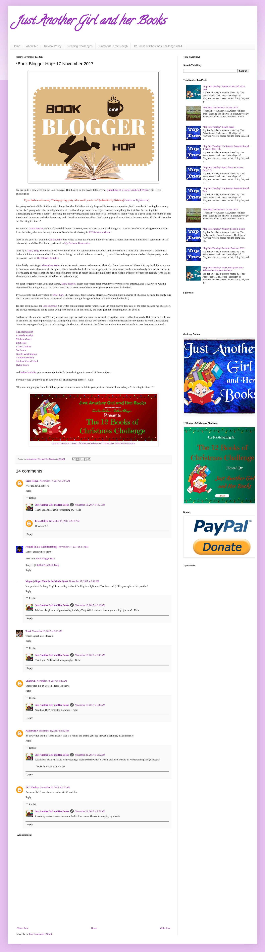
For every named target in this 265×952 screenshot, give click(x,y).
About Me (32, 46)
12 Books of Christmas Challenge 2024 (158, 46)
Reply (28, 490)
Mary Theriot (68, 283)
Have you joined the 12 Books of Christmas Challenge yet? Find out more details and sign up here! (93, 443)
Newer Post (22, 928)
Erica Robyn (32, 480)
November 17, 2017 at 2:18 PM (74, 546)
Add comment (24, 834)
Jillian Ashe (55, 239)
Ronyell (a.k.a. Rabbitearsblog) (41, 546)
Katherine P (32, 730)
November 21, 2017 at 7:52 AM (90, 811)
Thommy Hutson (25, 357)
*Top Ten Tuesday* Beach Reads (218, 127)
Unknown (30, 680)
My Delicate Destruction (77, 243)
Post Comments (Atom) (40, 934)
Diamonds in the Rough (113, 46)
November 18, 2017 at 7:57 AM (90, 504)
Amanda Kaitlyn (24, 335)
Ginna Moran (36, 228)
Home (16, 46)
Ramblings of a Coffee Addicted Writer (127, 189)
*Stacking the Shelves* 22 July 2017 (220, 107)
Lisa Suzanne (50, 305)
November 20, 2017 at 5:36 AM (55, 787)
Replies (32, 498)
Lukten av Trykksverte (136, 200)
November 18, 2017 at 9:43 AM (90, 655)
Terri (28, 631)
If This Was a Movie (99, 232)
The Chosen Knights (47, 257)
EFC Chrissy (32, 787)
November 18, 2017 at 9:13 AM (47, 631)
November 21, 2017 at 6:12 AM (90, 754)
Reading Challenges (79, 46)
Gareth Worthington (26, 353)
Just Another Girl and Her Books (52, 504)
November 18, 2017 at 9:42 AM (90, 705)
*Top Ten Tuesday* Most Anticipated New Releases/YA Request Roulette (223, 269)
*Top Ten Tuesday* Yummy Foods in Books (224, 228)
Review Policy (52, 46)
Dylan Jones (22, 364)
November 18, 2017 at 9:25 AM (52, 680)
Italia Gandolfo (28, 372)
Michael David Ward (27, 361)
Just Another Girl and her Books (90, 21)
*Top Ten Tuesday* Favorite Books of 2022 (224, 248)
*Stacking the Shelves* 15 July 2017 (220, 209)
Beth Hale (21, 342)
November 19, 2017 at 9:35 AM (64, 521)
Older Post (165, 928)
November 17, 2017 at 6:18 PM (84, 581)
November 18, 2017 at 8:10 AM (90, 605)
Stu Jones (21, 350)
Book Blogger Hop (45, 558)
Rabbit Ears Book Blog (47, 565)
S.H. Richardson (24, 331)
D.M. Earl (58, 294)
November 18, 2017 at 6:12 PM (54, 730)
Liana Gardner (23, 346)
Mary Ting (33, 250)
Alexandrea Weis (50, 265)
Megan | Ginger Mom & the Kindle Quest (47, 581)
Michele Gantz (23, 339)
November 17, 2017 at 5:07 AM (55, 480)
